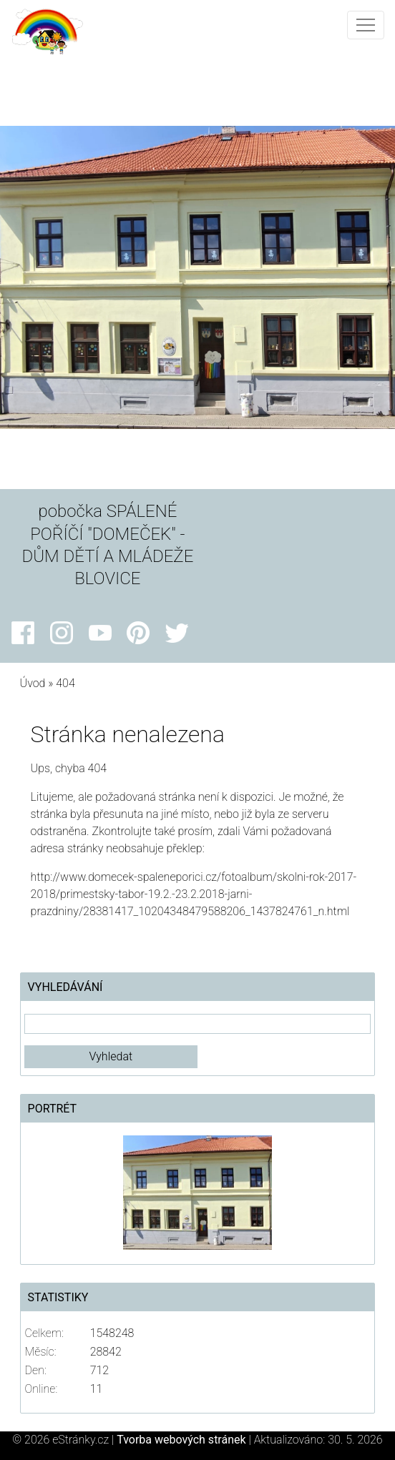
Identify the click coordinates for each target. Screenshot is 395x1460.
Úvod (33, 683)
